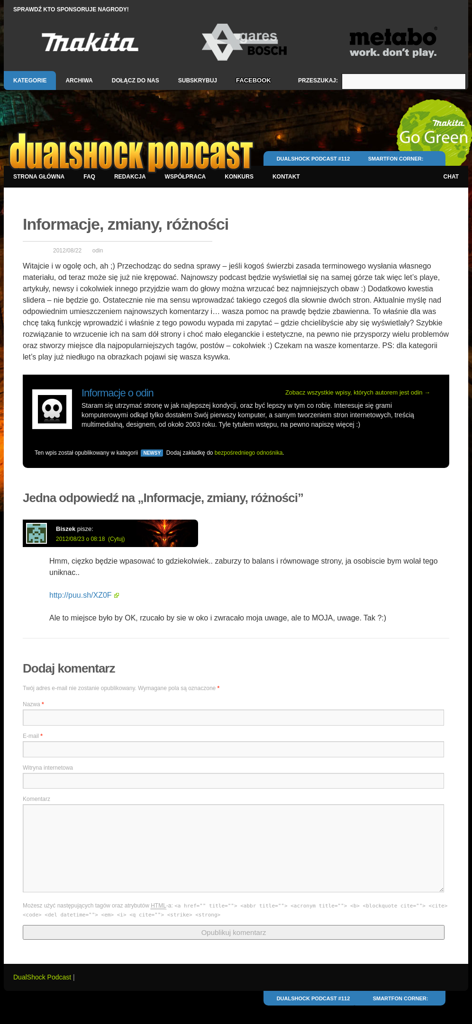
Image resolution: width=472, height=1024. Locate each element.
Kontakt (286, 176)
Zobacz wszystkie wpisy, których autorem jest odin (357, 392)
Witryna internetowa (48, 767)
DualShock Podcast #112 (313, 159)
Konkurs (239, 176)
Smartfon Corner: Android (396, 163)
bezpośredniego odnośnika (248, 452)
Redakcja (130, 176)
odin (97, 250)
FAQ (89, 176)
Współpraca (185, 176)
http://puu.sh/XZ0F (80, 595)
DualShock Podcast (43, 977)
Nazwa (33, 704)
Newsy (152, 453)
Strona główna (38, 176)
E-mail (33, 736)
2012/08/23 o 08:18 (80, 539)
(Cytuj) (116, 539)
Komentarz (36, 799)
